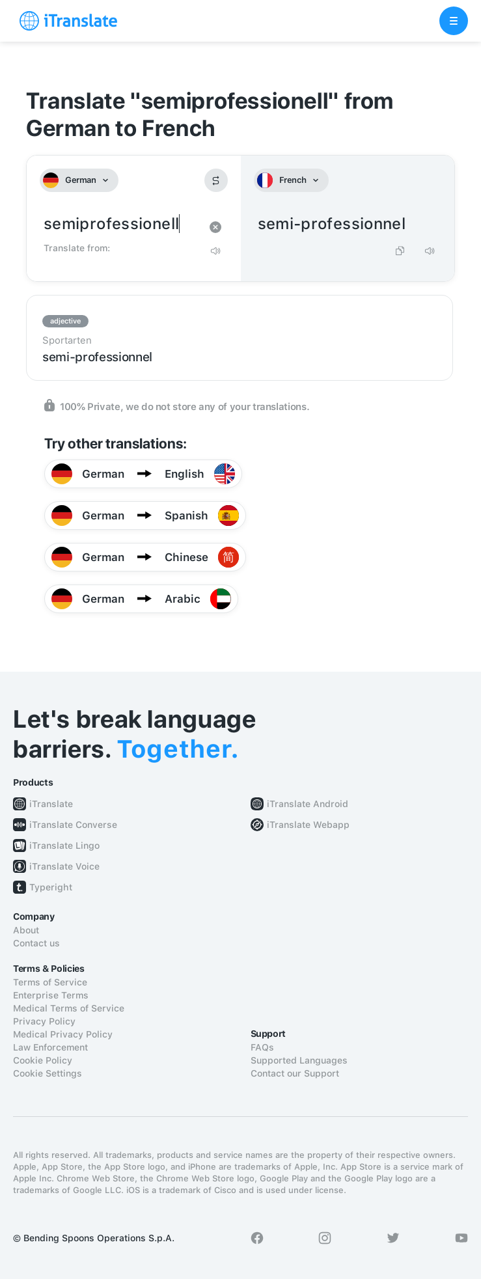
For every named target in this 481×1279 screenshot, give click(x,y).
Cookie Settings (47, 1073)
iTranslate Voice (64, 866)
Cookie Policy (42, 1060)
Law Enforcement (50, 1047)
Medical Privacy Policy (63, 1034)
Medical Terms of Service (68, 1008)
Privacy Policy (44, 1021)
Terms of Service (50, 982)
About (26, 930)
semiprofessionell (121, 224)
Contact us (36, 943)
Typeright (50, 887)
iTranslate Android (307, 804)
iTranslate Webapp (308, 824)
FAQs (262, 1047)
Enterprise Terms (51, 995)
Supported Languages (299, 1060)
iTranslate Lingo (64, 845)
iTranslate (51, 804)
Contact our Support (295, 1073)
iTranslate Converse (73, 824)
